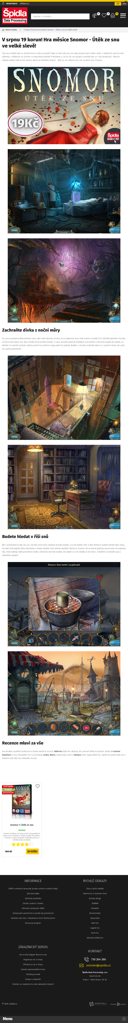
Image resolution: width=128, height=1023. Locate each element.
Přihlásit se (24, 4)
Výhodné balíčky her (95, 938)
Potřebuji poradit (33, 974)
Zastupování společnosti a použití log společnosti (33, 913)
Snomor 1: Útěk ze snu (22, 824)
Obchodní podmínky (33, 898)
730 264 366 (98, 959)
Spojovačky (95, 918)
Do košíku (32, 851)
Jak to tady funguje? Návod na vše (33, 955)
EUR (124, 4)
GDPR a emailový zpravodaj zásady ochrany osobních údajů (33, 889)
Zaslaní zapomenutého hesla (33, 969)
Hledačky (95, 908)
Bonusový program (33, 923)
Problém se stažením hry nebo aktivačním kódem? (33, 984)
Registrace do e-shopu (33, 959)
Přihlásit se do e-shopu (33, 964)
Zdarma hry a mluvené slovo (95, 893)
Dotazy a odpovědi (33, 979)
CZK (117, 4)
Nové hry (95, 933)
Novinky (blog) (95, 898)
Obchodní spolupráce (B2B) (33, 908)
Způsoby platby (33, 893)
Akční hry (95, 923)
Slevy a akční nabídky (95, 889)
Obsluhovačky (95, 913)
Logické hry (95, 928)
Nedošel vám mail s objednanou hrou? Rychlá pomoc (33, 918)
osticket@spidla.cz (98, 965)
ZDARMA (95, 903)
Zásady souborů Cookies (33, 903)
